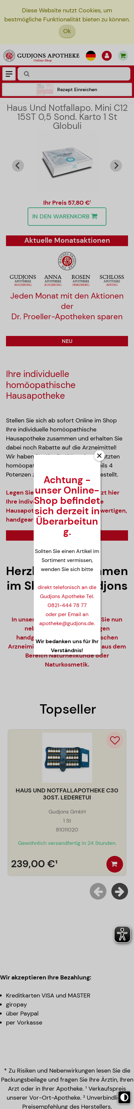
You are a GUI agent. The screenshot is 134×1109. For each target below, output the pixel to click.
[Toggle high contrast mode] (124, 1097)
